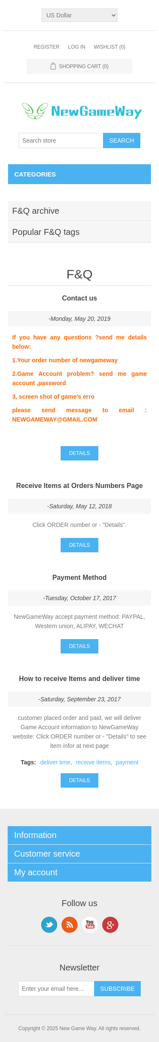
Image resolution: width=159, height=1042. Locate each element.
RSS (69, 925)
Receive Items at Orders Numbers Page (79, 485)
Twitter (49, 925)
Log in (76, 47)
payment (127, 762)
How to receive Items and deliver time (79, 678)
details (79, 453)
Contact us (79, 298)
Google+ (110, 925)
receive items (92, 762)
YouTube (90, 925)
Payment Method (79, 577)
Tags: (28, 762)
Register (46, 47)
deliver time (55, 762)
